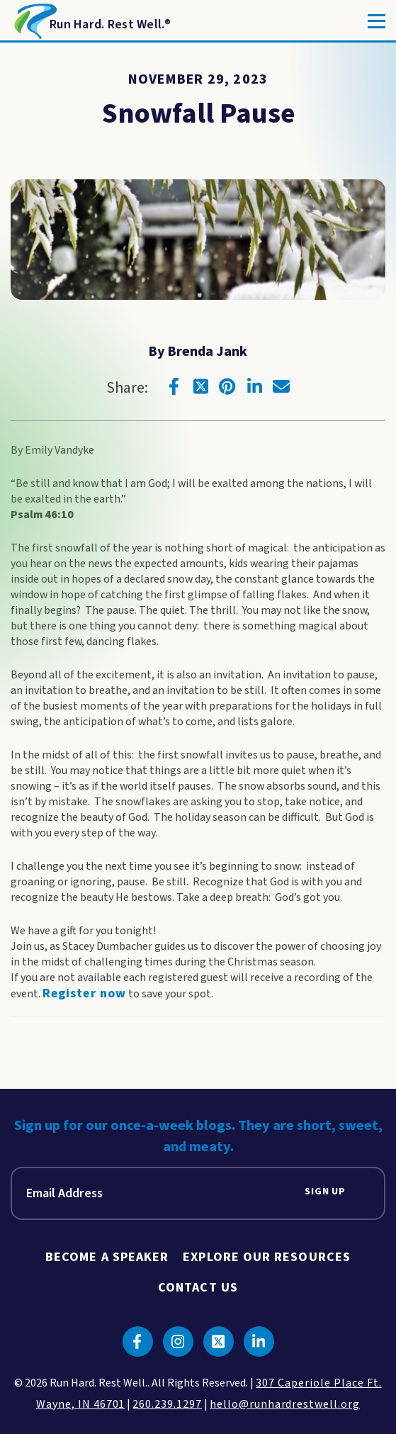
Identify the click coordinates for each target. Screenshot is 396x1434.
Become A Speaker (107, 1257)
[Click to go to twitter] (200, 386)
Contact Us (198, 1287)
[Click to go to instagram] (178, 1341)
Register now (84, 993)
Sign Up (325, 1192)
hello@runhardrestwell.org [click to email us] (285, 1404)
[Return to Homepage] (91, 21)
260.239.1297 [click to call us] (167, 1404)
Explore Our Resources (267, 1257)
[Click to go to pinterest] (227, 386)
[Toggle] (376, 21)
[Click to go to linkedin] (254, 386)
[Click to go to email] (281, 386)
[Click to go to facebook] (173, 386)
